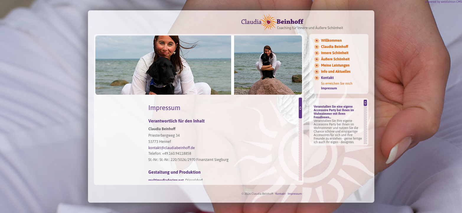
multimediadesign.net (166, 180)
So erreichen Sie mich (336, 83)
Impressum (329, 88)
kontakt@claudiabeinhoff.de (171, 148)
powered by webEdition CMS (443, 1)
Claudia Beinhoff (334, 47)
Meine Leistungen (335, 65)
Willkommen (331, 40)
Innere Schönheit (335, 53)
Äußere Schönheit (335, 59)
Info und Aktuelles (336, 72)
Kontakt (327, 78)
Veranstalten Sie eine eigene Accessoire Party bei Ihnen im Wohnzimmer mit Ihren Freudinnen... (334, 112)
